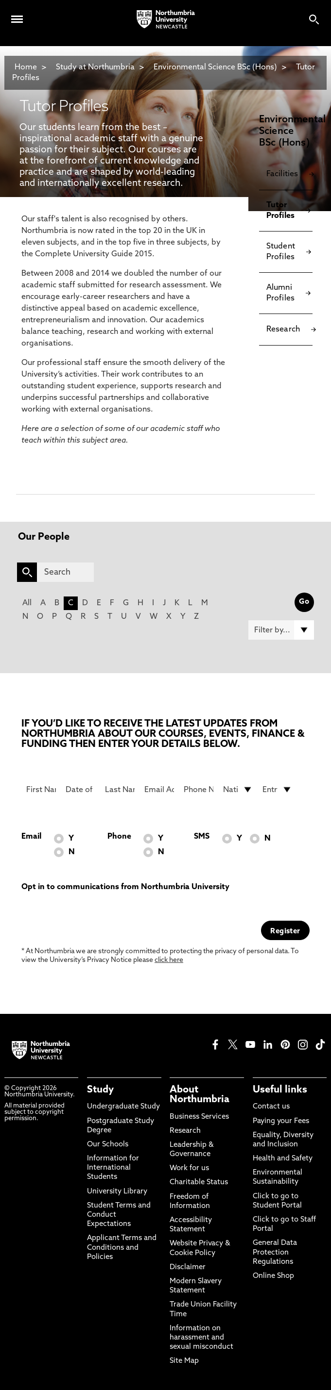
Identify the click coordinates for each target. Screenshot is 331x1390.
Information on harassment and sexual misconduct (201, 1338)
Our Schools (107, 1144)
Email (31, 837)
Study (100, 1090)
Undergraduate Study (123, 1106)
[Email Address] (159, 789)
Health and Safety (283, 1158)
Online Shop (273, 1276)
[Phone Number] (198, 789)
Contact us (271, 1106)
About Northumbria (199, 1095)
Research (185, 1131)
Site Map (184, 1361)
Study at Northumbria (95, 67)
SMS (201, 837)
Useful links (280, 1090)
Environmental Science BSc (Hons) (215, 67)
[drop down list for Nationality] (238, 789)
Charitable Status (199, 1182)
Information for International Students (113, 1168)
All (27, 603)
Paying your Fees (281, 1121)
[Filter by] (281, 630)
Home (26, 67)
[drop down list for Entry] (277, 789)
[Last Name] (119, 789)
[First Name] (41, 789)
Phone (119, 837)
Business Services (199, 1117)
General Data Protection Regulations (275, 1252)
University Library (117, 1191)
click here (169, 960)
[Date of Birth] (80, 789)
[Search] (65, 572)
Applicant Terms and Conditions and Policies (122, 1247)
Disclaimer (188, 1267)
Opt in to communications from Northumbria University (125, 887)
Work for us (189, 1168)
